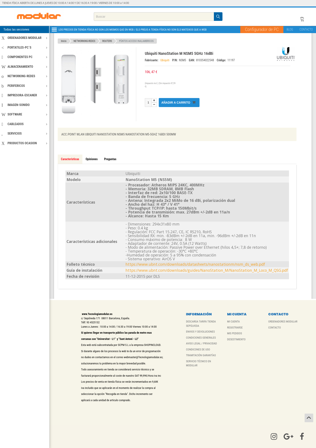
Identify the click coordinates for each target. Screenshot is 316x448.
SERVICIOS (24, 133)
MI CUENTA (233, 321)
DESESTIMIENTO (236, 339)
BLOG (290, 29)
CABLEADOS (24, 124)
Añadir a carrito (178, 102)
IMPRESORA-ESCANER (24, 95)
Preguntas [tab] (110, 159)
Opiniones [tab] (92, 159)
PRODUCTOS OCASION (24, 143)
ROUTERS (107, 41)
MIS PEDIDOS (234, 333)
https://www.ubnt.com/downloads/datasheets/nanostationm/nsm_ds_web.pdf (195, 264)
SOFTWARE (24, 114)
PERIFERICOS (24, 85)
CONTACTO (306, 29)
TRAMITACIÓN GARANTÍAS (201, 355)
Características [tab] (70, 159)
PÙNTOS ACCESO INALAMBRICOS (136, 41)
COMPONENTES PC (24, 57)
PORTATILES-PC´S (24, 47)
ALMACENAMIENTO (24, 66)
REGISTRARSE (235, 327)
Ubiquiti (165, 60)
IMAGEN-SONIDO (24, 105)
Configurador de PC (262, 29)
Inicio (64, 41)
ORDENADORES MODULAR (24, 37)
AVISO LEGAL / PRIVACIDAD (201, 343)
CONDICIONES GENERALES (201, 337)
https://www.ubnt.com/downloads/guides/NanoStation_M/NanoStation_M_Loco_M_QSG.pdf (206, 270)
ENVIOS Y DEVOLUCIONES (200, 331)
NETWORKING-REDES (24, 76)
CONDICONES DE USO (198, 349)
